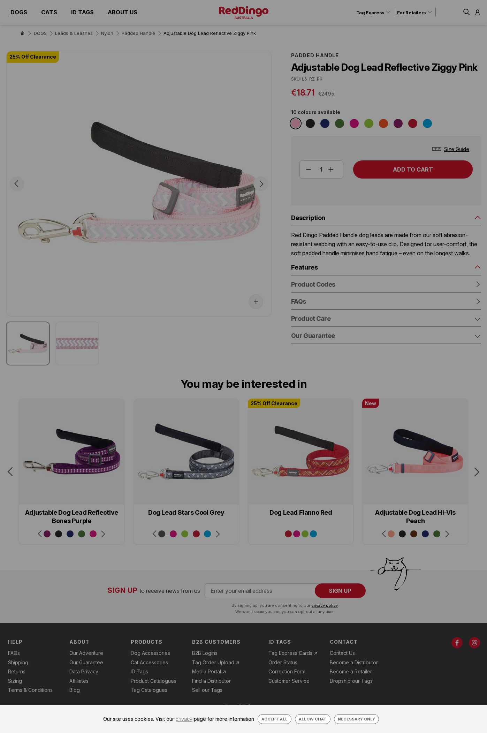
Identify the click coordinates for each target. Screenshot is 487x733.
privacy (183, 719)
